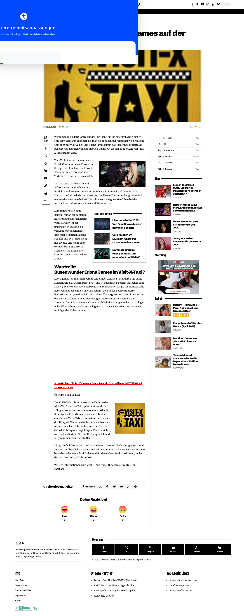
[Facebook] (192, 4)
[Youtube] (178, 157)
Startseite (47, 19)
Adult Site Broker (104, 598)
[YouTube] (202, 4)
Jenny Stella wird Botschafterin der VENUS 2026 (183, 248)
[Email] (45, 179)
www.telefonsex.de (181, 592)
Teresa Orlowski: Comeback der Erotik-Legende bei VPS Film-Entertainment (186, 366)
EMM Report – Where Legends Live (114, 587)
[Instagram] (208, 4)
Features (58, 19)
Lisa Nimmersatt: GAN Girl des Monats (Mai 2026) (186, 231)
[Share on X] (45, 156)
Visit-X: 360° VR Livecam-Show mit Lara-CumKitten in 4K (126, 239)
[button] (139, 4)
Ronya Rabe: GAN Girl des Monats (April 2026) (187, 331)
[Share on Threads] (45, 164)
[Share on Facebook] (45, 149)
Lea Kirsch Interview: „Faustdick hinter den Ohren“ (186, 348)
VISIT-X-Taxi (91, 196)
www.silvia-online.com (183, 582)
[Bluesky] (218, 4)
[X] (197, 4)
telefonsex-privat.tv (181, 587)
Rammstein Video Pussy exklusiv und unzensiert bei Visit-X (126, 254)
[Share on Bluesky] (45, 171)
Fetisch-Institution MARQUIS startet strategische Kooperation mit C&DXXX (184, 191)
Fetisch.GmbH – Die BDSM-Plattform (115, 582)
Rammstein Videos (65, 223)
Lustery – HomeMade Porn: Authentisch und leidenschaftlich (186, 314)
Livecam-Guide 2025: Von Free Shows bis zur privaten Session (126, 224)
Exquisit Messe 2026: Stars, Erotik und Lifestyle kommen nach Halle (187, 213)
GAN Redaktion (52, 127)
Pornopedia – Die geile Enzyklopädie (115, 592)
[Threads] (213, 4)
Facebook (59, 469)
